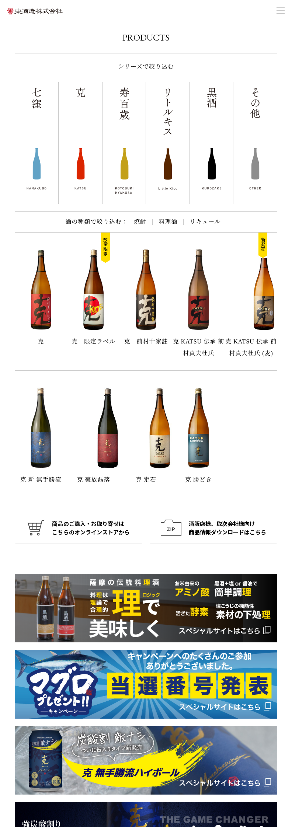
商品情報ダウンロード (243, 757)
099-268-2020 (38, 758)
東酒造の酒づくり (238, 738)
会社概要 (164, 748)
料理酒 (168, 222)
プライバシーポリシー (243, 767)
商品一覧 (164, 757)
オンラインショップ (176, 767)
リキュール (205, 222)
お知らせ (164, 738)
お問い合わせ (233, 748)
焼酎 (140, 222)
